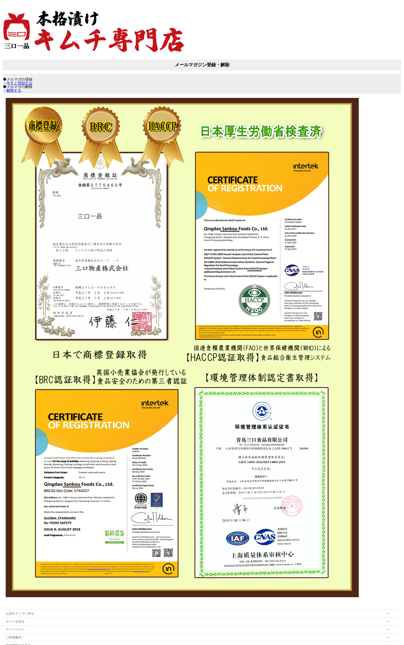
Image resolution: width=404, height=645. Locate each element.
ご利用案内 (13, 637)
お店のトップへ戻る (20, 613)
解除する (14, 90)
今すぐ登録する (19, 83)
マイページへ (15, 629)
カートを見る (15, 621)
